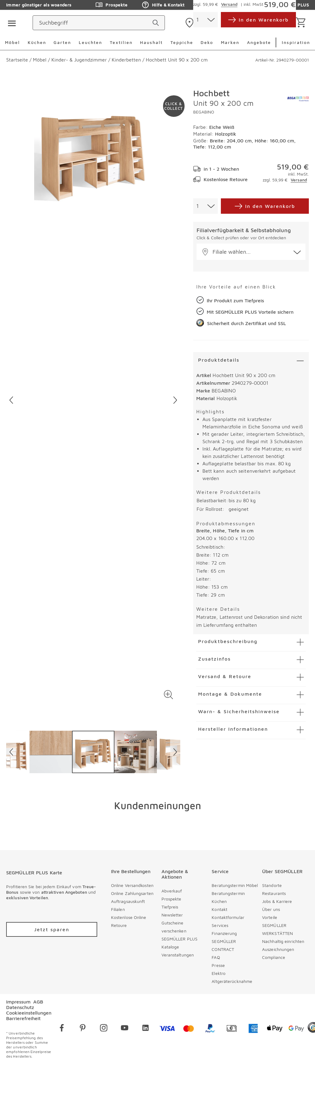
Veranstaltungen (177, 954)
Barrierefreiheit (23, 1018)
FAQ (216, 957)
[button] (168, 694)
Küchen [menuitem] (37, 42)
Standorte (272, 885)
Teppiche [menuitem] (181, 42)
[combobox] (205, 206)
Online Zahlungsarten (132, 893)
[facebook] (62, 1029)
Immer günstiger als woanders (39, 4)
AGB (38, 1001)
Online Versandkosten (132, 885)
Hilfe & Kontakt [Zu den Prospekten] (163, 5)
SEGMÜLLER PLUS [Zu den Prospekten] (285, 5)
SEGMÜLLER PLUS (179, 938)
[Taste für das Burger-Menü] (10, 22)
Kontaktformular (228, 917)
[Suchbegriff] (128, 22)
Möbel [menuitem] (12, 42)
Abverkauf (171, 890)
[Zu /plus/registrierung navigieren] (51, 929)
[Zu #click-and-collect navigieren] (174, 106)
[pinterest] (82, 1029)
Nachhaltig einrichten (283, 941)
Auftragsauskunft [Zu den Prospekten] (222, 5)
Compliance (273, 957)
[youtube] (124, 1029)
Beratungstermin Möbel (235, 885)
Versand (299, 179)
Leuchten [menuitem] (90, 42)
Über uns (271, 909)
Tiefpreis (169, 906)
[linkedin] (145, 1029)
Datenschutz (20, 1007)
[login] (268, 23)
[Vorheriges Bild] (11, 400)
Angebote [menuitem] (259, 42)
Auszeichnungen (278, 949)
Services (220, 925)
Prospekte (171, 898)
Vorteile (269, 917)
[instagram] (103, 1029)
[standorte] (207, 23)
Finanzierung (224, 933)
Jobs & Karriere (277, 901)
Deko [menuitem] (207, 42)
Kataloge (170, 946)
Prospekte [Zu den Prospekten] (111, 5)
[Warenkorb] (302, 23)
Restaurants (274, 893)
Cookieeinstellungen (28, 1012)
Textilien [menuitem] (121, 42)
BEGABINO (203, 111)
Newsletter (172, 914)
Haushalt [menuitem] (151, 42)
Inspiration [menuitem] (296, 42)
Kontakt (219, 909)
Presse (218, 965)
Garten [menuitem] (62, 42)
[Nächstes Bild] (175, 400)
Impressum (18, 1001)
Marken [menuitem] (230, 42)
